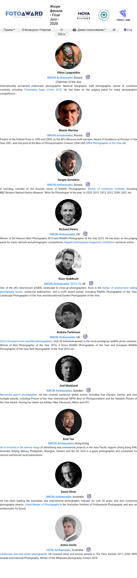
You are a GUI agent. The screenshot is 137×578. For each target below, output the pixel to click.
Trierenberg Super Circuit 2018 (43, 89)
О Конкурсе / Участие (36, 29)
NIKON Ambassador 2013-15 (62, 284)
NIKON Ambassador (60, 77)
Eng (128, 29)
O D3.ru (61, 32)
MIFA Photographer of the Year (104, 143)
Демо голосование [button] (88, 29)
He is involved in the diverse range (20, 447)
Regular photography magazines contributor (89, 242)
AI (114, 29)
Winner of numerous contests (106, 188)
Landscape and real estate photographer (23, 554)
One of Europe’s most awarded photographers (26, 341)
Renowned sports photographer (18, 394)
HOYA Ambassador (59, 550)
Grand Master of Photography (42, 504)
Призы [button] (8, 29)
